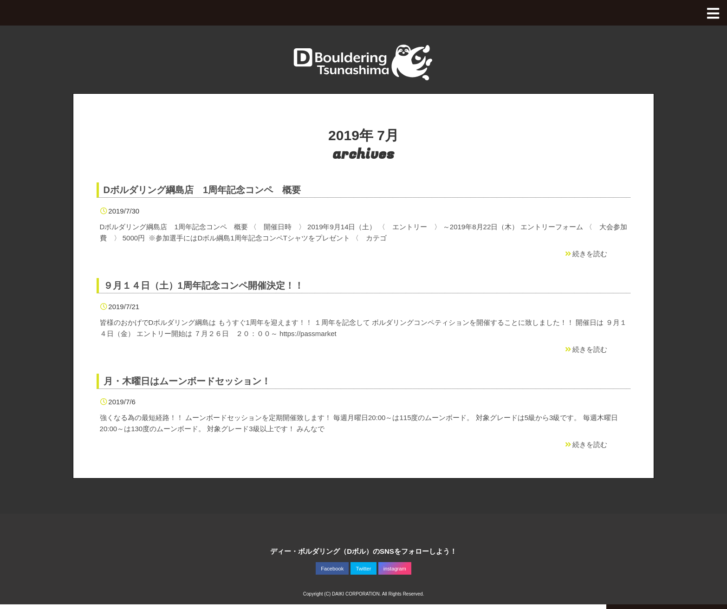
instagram (394, 568)
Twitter (363, 568)
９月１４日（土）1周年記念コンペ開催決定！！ (204, 285)
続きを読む (585, 254)
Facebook (332, 568)
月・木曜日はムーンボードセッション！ (187, 381)
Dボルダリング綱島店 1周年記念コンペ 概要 (202, 190)
